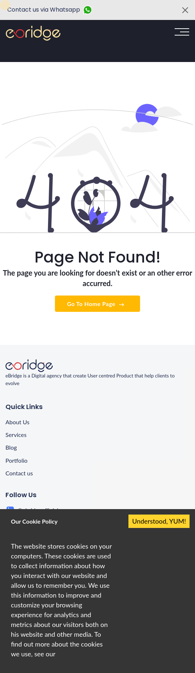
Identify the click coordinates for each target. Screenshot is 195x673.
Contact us (19, 473)
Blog (11, 447)
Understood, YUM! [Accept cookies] (159, 521)
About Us (17, 421)
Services (16, 434)
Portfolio (16, 460)
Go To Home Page (96, 304)
